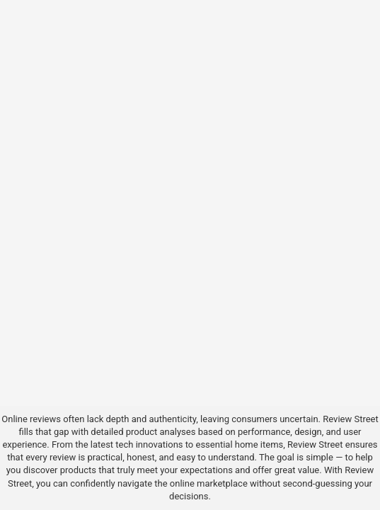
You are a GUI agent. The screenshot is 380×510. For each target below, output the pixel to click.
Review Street (350, 419)
